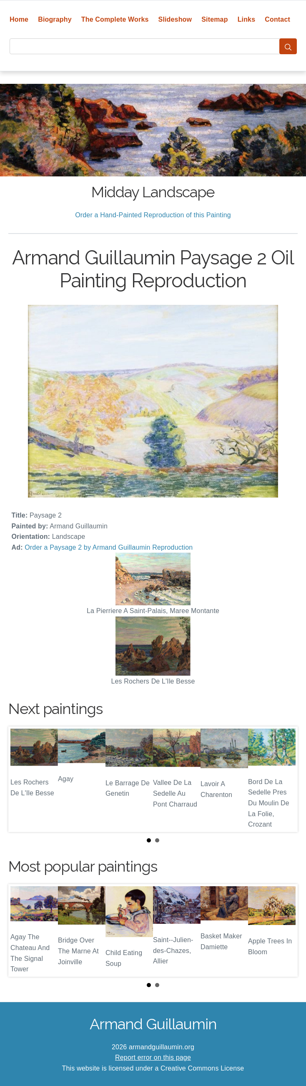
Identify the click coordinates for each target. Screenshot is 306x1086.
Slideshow (175, 19)
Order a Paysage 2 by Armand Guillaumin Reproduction (109, 547)
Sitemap (214, 19)
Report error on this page (153, 1057)
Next (284, 779)
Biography (55, 19)
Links (247, 19)
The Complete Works (115, 19)
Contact (277, 19)
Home (19, 19)
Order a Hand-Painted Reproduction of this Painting (153, 215)
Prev (21, 779)
